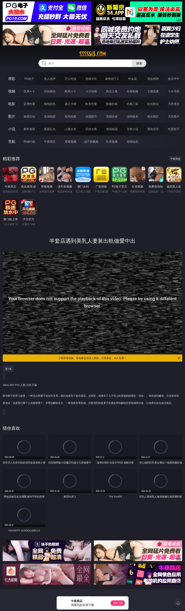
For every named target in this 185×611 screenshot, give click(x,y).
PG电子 (29, 79)
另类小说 (132, 129)
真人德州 (50, 79)
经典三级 (132, 104)
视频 (11, 91)
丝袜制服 (132, 91)
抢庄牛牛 (173, 79)
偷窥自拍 (29, 116)
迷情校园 (112, 129)
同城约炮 (29, 142)
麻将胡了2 (111, 79)
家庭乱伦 (50, 129)
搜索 (139, 63)
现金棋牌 (153, 79)
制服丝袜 (112, 104)
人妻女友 (70, 129)
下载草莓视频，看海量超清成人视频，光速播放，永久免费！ (119, 358)
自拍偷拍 (50, 91)
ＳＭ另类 (173, 91)
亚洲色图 (50, 116)
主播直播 (153, 91)
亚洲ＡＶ (29, 91)
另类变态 (173, 104)
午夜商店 (50, 142)
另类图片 (173, 116)
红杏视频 (112, 142)
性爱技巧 (173, 129)
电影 (11, 103)
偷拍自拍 (50, 104)
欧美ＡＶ (70, 91)
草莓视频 (70, 142)
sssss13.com (92, 54)
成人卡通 (70, 104)
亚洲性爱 (29, 104)
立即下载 (118, 603)
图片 (11, 116)
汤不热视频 (91, 142)
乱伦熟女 (153, 104)
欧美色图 (70, 116)
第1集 (8, 368)
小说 (11, 128)
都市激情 (29, 129)
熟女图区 (153, 116)
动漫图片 (91, 116)
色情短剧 (132, 142)
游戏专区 (91, 79)
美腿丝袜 (112, 116)
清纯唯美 (132, 116)
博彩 (11, 78)
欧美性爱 (91, 104)
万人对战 (70, 79)
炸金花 (132, 79)
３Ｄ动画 (91, 91)
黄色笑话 (153, 129)
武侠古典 (91, 129)
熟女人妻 (112, 91)
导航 (11, 141)
